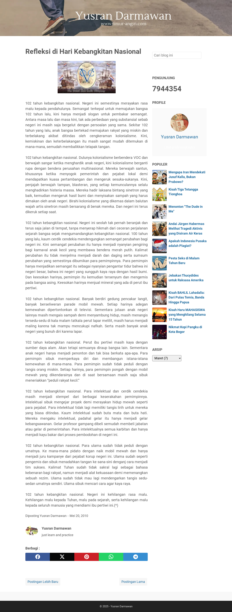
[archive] (166, 358)
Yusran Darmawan (179, 136)
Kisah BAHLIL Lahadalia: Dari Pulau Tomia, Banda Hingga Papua (187, 297)
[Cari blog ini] (204, 42)
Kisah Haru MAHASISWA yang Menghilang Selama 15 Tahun (187, 314)
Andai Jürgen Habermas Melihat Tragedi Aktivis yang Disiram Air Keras (186, 228)
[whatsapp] (111, 557)
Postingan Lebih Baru (43, 582)
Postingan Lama (133, 582)
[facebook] (37, 557)
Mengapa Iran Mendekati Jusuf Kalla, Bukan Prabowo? (187, 177)
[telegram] (135, 557)
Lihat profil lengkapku (179, 147)
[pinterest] (86, 557)
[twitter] (62, 557)
